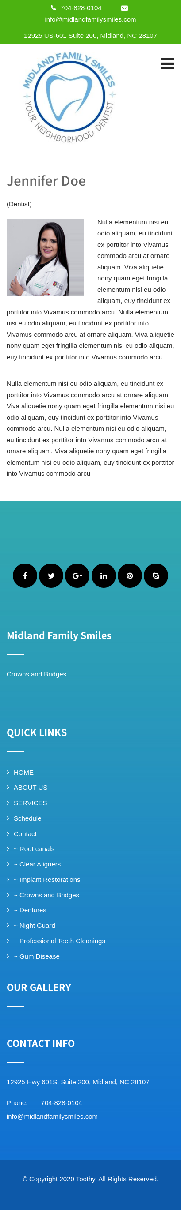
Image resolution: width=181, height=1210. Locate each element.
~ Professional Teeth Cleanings (59, 941)
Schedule (28, 818)
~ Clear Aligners (37, 864)
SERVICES (30, 803)
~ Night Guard (34, 925)
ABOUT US (30, 787)
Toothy (85, 1179)
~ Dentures (30, 910)
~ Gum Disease (37, 956)
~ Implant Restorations (47, 879)
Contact (25, 833)
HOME (24, 772)
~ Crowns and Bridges (46, 895)
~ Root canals (34, 848)
